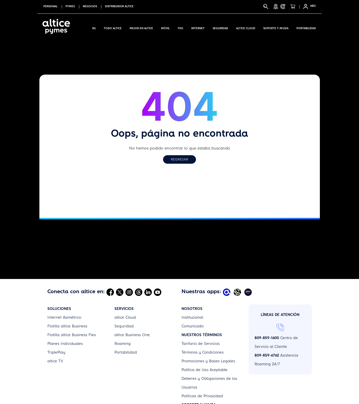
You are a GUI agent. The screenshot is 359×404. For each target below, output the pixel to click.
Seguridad (220, 27)
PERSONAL (50, 6)
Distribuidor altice (119, 6)
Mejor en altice (141, 27)
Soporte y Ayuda (275, 27)
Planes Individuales (65, 343)
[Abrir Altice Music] (238, 291)
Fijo (180, 27)
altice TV (55, 361)
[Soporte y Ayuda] (284, 6)
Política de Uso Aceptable (204, 369)
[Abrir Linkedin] (148, 291)
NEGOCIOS (90, 6)
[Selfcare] (304, 6)
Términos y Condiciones (202, 352)
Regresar (179, 159)
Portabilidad (306, 27)
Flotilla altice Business (67, 326)
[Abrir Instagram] (129, 291)
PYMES (70, 6)
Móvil (165, 27)
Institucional (192, 317)
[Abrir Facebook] (110, 291)
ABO (313, 6)
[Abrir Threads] (138, 291)
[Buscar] (265, 6)
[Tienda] (294, 6)
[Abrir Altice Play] (248, 291)
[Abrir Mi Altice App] (227, 291)
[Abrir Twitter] (119, 291)
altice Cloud (125, 317)
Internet (198, 27)
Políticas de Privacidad (202, 396)
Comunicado (192, 326)
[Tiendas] (275, 6)
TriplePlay (56, 352)
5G (94, 27)
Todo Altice (113, 27)
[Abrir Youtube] (157, 291)
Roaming (122, 343)
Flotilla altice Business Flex (71, 334)
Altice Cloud (245, 27)
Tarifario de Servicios (200, 343)
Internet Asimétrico (64, 317)
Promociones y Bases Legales (208, 361)
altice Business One (132, 334)
